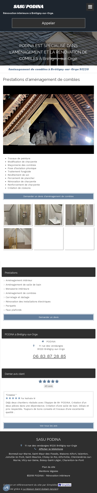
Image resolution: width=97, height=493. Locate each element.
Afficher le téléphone (51, 449)
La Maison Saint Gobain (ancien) (40, 489)
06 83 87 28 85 (49, 356)
